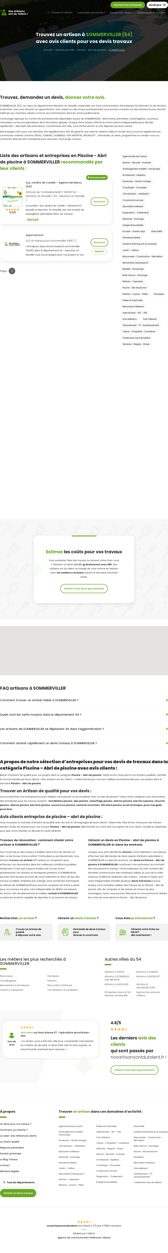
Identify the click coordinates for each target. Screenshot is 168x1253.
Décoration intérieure (133, 206)
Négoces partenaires (12, 1147)
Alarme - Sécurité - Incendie (137, 162)
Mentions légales (9, 1171)
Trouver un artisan (60, 12)
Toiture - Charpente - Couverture (139, 331)
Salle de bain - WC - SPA (135, 312)
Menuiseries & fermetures (15, 985)
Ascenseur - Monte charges (72, 1140)
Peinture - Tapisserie (133, 281)
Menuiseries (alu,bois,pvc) (135, 262)
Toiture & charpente (11, 990)
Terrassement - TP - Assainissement (141, 325)
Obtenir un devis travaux (18, 1193)
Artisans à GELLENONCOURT (145, 986)
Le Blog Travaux (9, 1159)
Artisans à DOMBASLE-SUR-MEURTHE (117, 978)
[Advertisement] (133, 397)
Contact (5, 1165)
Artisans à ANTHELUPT (148, 976)
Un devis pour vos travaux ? (15, 1124)
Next (103, 1041)
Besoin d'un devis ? (121, 12)
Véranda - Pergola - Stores (136, 344)
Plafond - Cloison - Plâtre (135, 294)
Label (162, 12)
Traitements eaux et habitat (136, 337)
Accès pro (157, 5)
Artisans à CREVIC (115, 971)
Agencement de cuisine (71, 1126)
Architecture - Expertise (134, 175)
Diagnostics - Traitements (136, 212)
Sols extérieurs (130, 319)
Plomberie (159, 294)
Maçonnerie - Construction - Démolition (142, 256)
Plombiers (53, 976)
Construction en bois (133, 200)
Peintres (52, 980)
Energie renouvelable (133, 225)
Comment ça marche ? (91, 12)
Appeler (99, 251)
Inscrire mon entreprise (128, 5)
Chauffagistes (8, 980)
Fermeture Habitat (131, 237)
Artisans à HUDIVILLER (116, 984)
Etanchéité (156, 231)
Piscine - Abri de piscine (134, 287)
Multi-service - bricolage (135, 275)
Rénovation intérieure (133, 306)
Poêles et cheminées (133, 300)
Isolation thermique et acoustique (140, 243)
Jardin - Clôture (130, 250)
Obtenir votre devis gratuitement (84, 588)
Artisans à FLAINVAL (147, 971)
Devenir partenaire (10, 1153)
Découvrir (99, 201)
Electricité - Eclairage (133, 218)
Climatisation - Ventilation (136, 193)
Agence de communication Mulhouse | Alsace (84, 1237)
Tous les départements (19, 1182)
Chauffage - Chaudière (135, 187)
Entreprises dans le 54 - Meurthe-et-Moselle (118, 994)
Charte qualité (145, 12)
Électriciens (6, 976)
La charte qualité (9, 1141)
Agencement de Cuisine (135, 156)
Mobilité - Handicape (133, 269)
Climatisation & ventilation (62, 990)
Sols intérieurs (150, 319)
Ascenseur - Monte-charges (137, 181)
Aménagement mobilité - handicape (141, 168)
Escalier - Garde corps (134, 231)
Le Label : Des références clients (18, 1135)
